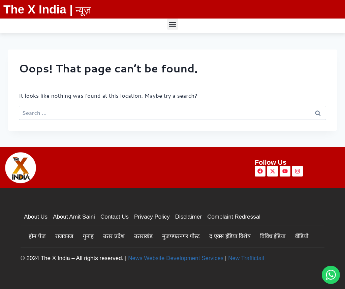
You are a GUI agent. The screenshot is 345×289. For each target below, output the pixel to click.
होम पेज (37, 236)
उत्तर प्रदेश (114, 236)
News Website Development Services (175, 258)
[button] (172, 24)
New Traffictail (246, 258)
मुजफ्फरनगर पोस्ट (181, 236)
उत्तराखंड (143, 236)
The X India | (38, 9)
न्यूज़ (83, 10)
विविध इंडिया (273, 236)
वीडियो (301, 236)
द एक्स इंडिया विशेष (229, 236)
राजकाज (64, 236)
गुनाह (88, 236)
